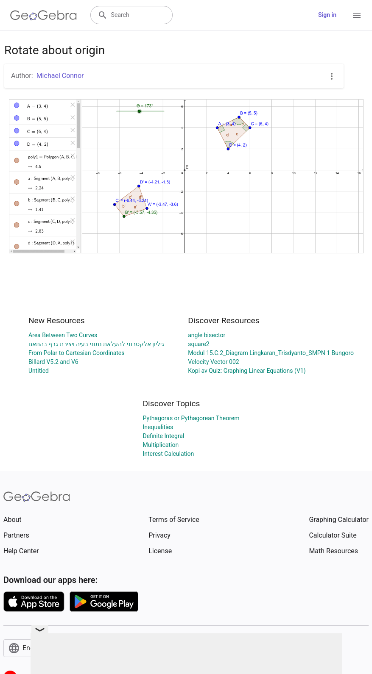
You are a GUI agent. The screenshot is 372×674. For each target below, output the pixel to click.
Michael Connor (60, 76)
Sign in (327, 14)
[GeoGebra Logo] (43, 15)
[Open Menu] (357, 15)
